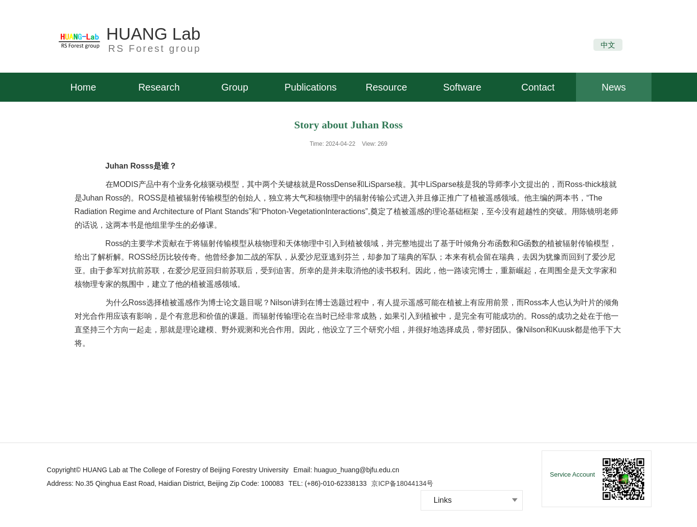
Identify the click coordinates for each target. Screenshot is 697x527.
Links (443, 500)
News (614, 87)
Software (462, 87)
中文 (608, 45)
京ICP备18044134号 (402, 483)
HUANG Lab (153, 33)
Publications (311, 87)
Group (234, 87)
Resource (386, 87)
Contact (538, 87)
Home (83, 87)
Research (159, 87)
